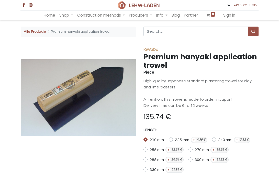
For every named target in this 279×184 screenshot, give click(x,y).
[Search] (253, 31)
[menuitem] (49, 15)
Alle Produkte (35, 31)
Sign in (229, 15)
